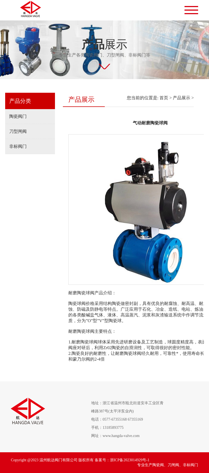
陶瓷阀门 (18, 116)
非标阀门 (18, 146)
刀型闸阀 (18, 131)
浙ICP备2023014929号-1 (129, 460)
